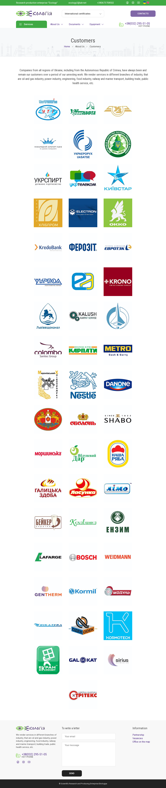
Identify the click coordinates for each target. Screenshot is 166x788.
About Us (56, 24)
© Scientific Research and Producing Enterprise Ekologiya (83, 784)
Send (71, 773)
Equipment (97, 24)
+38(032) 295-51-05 (137, 23)
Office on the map (141, 741)
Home (67, 46)
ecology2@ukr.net (77, 2)
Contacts (143, 13)
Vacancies (138, 738)
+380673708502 (105, 2)
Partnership (138, 735)
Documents (76, 24)
